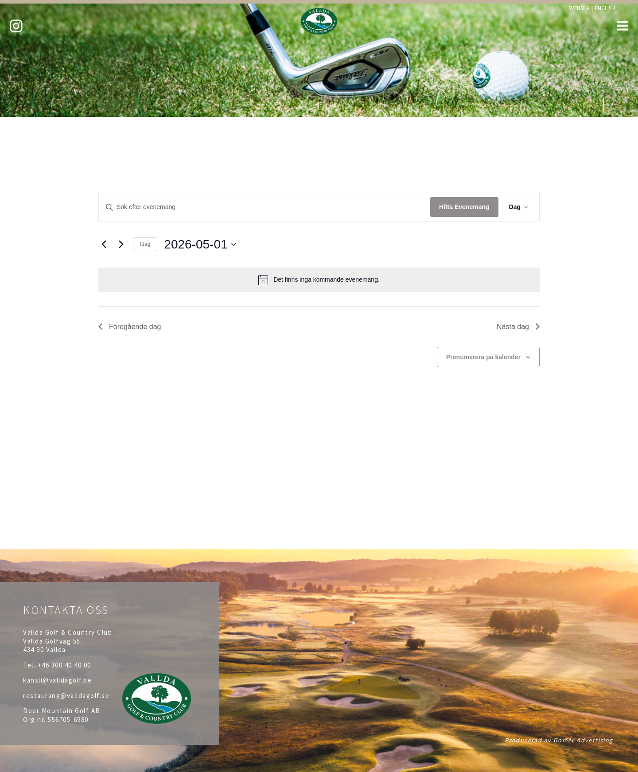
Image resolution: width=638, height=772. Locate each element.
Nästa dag (518, 326)
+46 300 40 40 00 (64, 665)
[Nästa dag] (121, 244)
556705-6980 (68, 719)
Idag (145, 244)
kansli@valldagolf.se (57, 680)
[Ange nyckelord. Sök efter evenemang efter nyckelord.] (264, 207)
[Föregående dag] (103, 244)
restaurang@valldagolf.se (66, 695)
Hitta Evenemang (464, 206)
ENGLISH (605, 8)
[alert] (319, 280)
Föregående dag (129, 326)
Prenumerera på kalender (483, 357)
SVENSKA (578, 8)
